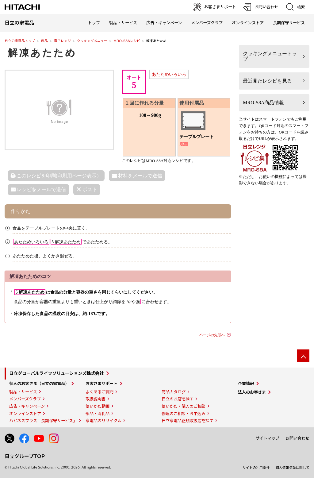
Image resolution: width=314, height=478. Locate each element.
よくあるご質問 (99, 391)
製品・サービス (23, 391)
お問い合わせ (297, 438)
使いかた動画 (97, 406)
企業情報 (246, 383)
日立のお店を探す (177, 398)
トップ (94, 22)
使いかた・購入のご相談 (183, 406)
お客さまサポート (101, 383)
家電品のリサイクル (103, 420)
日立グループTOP (25, 456)
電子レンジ (62, 41)
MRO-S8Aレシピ (126, 41)
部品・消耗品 (97, 413)
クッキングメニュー (92, 41)
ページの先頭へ (212, 335)
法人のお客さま (252, 392)
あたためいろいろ (169, 74)
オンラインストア (248, 22)
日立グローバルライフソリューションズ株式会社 (56, 373)
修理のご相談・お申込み (183, 413)
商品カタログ (174, 391)
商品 (44, 41)
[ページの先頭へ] (303, 355)
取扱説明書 (95, 398)
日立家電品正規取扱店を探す (187, 420)
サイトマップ (267, 438)
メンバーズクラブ (207, 22)
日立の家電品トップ (20, 41)
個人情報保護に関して (292, 467)
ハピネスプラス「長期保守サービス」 (43, 420)
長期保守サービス (289, 22)
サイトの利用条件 (256, 467)
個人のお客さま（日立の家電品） (39, 383)
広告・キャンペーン (27, 406)
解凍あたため (42, 52)
